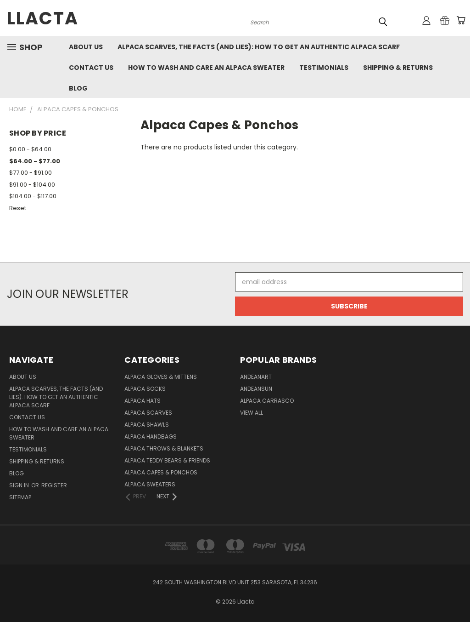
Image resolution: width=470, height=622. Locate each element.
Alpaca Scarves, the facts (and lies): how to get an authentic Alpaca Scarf (259, 46)
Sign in (19, 485)
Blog (78, 88)
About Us (86, 46)
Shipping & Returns (398, 67)
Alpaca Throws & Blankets (163, 448)
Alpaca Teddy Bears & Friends (167, 460)
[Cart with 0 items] (460, 20)
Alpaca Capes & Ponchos (160, 472)
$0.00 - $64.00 (30, 149)
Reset (17, 208)
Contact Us (91, 67)
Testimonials (323, 67)
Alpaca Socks (145, 389)
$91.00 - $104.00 (32, 184)
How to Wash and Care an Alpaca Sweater (206, 67)
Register (54, 485)
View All (251, 413)
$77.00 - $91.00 (30, 172)
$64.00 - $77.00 (34, 161)
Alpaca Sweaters (149, 484)
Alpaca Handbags (150, 436)
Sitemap (20, 497)
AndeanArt (256, 377)
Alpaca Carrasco (267, 401)
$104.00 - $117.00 (32, 196)
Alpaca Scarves (148, 413)
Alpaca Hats (142, 401)
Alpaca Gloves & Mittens (160, 377)
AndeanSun (256, 389)
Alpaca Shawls (146, 424)
